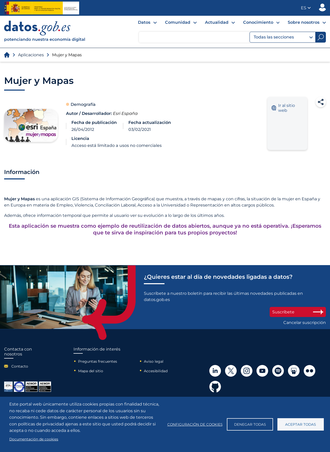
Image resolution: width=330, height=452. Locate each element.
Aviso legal (153, 361)
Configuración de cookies (194, 424)
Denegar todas (250, 424)
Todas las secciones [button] (283, 37)
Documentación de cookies (33, 439)
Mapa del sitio (90, 371)
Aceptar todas (300, 424)
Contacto (19, 366)
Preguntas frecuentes (97, 361)
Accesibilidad (156, 371)
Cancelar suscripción (304, 322)
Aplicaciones (31, 54)
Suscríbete (297, 312)
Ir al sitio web (283, 108)
